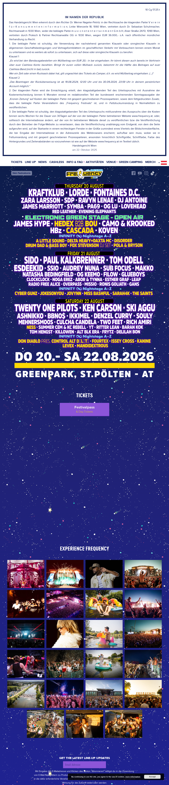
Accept (152, 777)
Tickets (16, 163)
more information (132, 777)
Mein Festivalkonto (21, 173)
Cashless (56, 163)
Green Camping (131, 163)
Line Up (30, 163)
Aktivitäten (95, 163)
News (42, 163)
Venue (111, 163)
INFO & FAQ (74, 163)
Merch (151, 163)
